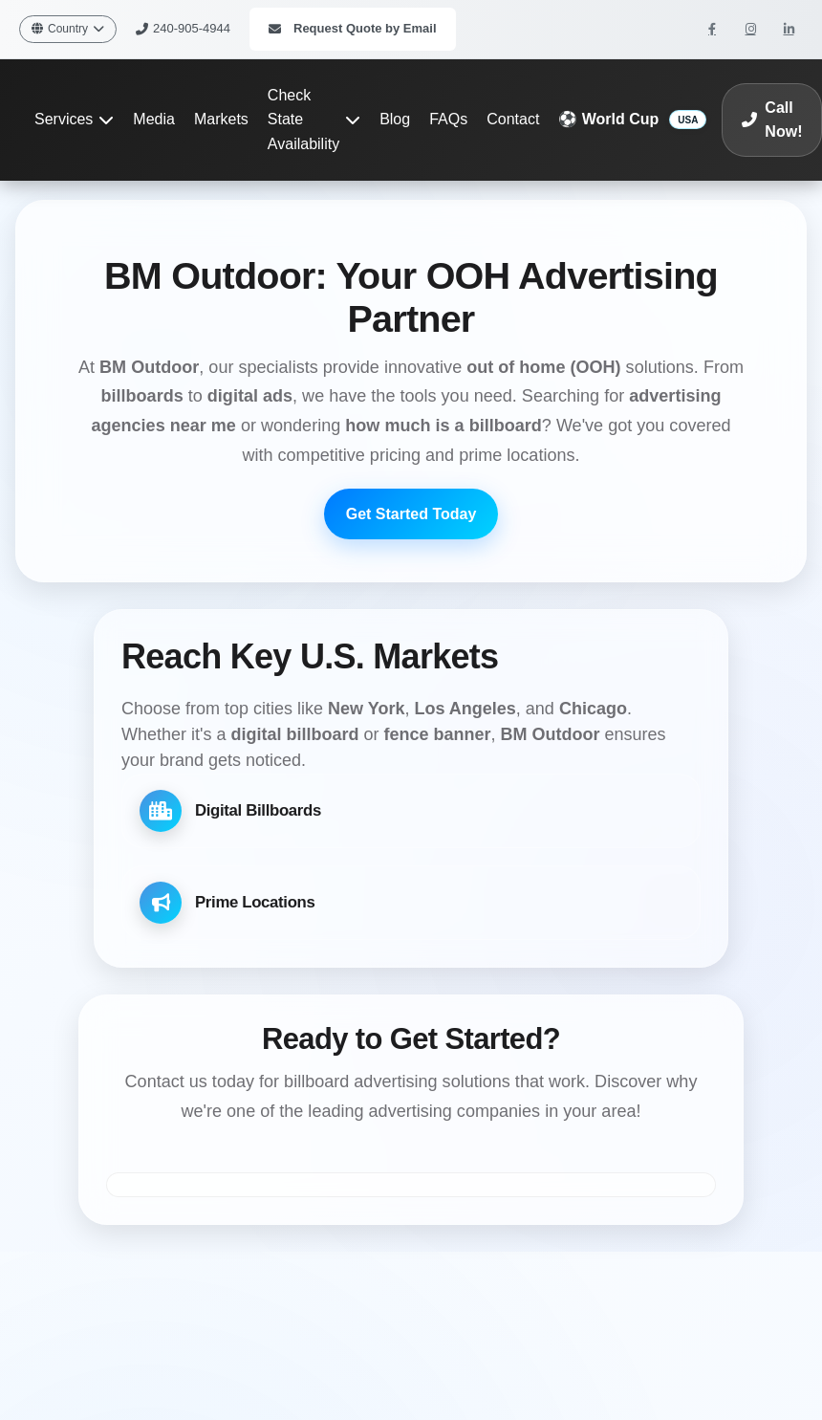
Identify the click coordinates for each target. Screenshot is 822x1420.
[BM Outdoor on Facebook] (712, 28)
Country (68, 28)
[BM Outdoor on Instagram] (750, 28)
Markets (221, 119)
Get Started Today (411, 514)
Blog (394, 119)
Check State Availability (314, 119)
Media (154, 119)
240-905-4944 (183, 28)
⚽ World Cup (608, 119)
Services (74, 119)
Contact (513, 119)
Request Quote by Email (353, 28)
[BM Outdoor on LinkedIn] (788, 28)
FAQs (448, 119)
